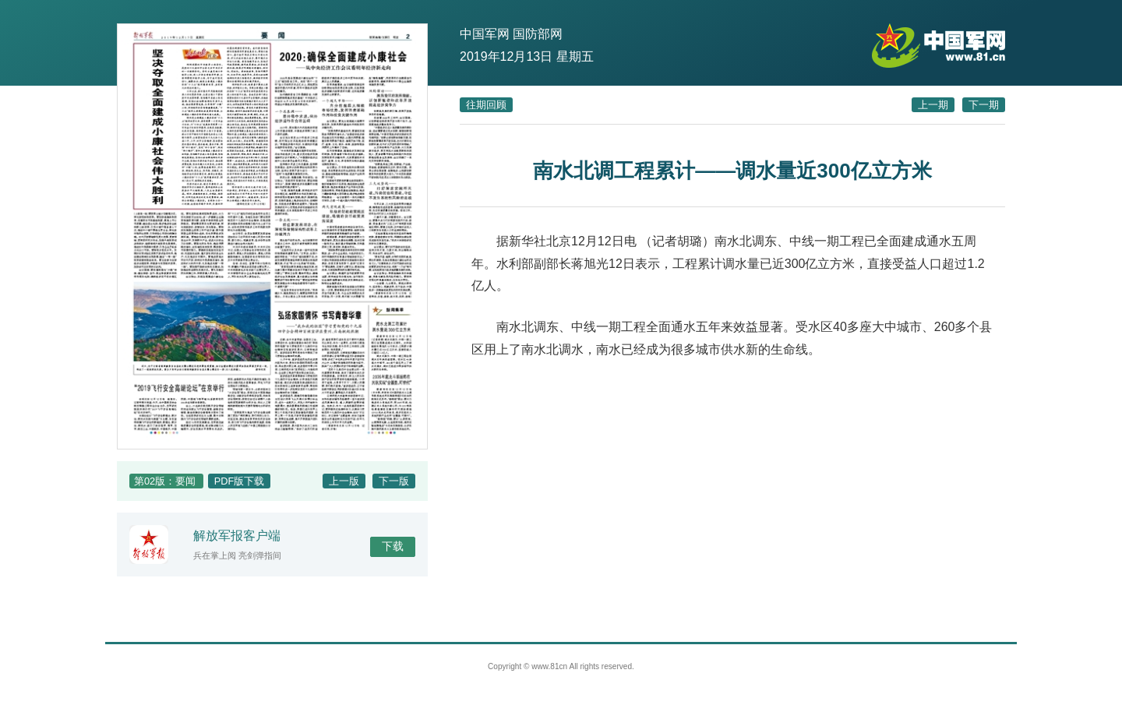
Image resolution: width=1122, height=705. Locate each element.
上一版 (344, 481)
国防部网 (538, 34)
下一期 (984, 105)
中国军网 (485, 34)
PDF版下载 (239, 481)
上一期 (933, 105)
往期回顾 (486, 105)
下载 (393, 546)
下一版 (394, 481)
